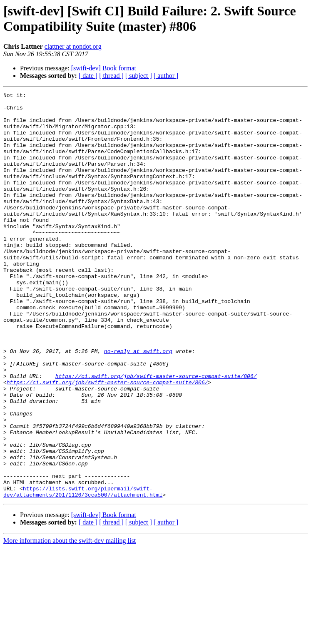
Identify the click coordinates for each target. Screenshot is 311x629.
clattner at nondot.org (73, 46)
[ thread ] (111, 75)
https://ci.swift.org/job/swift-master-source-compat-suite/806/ (156, 433)
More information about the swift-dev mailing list (69, 621)
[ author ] (166, 75)
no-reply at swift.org (138, 403)
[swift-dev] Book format (103, 68)
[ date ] (88, 75)
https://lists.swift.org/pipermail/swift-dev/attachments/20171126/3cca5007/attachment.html (82, 571)
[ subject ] (138, 75)
